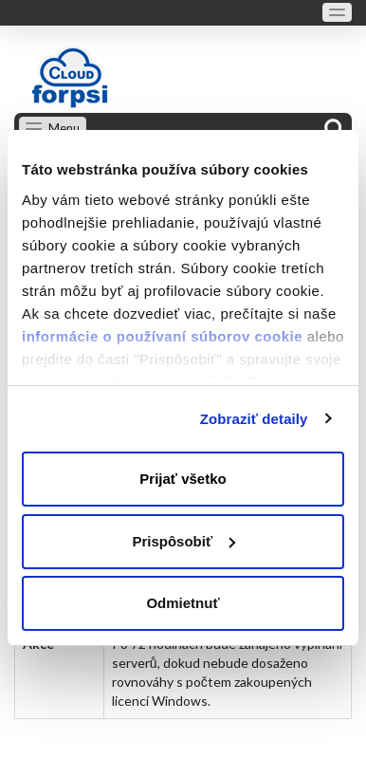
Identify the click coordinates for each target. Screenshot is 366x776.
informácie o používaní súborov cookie (162, 336)
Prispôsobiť (183, 541)
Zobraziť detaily (254, 419)
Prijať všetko (182, 479)
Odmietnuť (182, 603)
